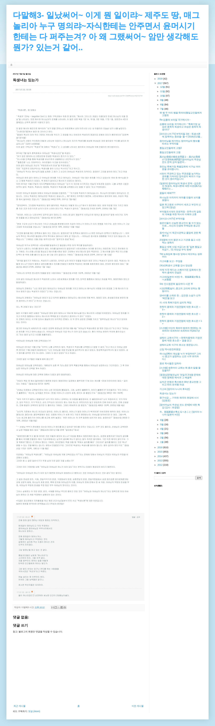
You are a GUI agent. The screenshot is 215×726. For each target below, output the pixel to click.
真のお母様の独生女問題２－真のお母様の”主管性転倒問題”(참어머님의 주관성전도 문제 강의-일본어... (180, 159)
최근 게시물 (20, 706)
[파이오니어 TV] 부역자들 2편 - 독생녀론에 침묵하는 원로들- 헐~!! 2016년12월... (181, 135)
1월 (162, 442)
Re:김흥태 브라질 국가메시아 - (175, 119)
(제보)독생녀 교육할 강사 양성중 (176, 265)
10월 (162, 95)
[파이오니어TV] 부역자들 (172, 218)
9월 (162, 100)
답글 (133, 517)
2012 (160, 465)
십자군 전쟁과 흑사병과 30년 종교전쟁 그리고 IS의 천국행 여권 (180, 383)
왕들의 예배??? (167, 193)
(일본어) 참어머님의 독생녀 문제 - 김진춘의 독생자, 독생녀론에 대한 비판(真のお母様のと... (181, 186)
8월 (162, 104)
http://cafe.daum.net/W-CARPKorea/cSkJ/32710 (125, 96)
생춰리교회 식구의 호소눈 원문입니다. (179, 345)
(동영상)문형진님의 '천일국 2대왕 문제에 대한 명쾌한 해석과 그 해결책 (180, 376)
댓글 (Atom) (34, 711)
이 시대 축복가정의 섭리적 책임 (175, 302)
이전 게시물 (138, 706)
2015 (160, 451)
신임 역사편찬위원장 (170, 349)
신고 (138, 517)
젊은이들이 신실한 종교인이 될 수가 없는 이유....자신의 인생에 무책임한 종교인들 (180, 226)
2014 (160, 456)
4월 (162, 429)
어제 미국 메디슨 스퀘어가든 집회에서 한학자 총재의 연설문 (180, 271)
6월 (162, 420)
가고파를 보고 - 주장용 (171, 261)
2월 (162, 437)
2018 (160, 78)
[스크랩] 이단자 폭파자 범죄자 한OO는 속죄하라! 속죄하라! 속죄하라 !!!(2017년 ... (180, 331)
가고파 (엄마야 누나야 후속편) (175, 389)
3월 (162, 433)
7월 (162, 109)
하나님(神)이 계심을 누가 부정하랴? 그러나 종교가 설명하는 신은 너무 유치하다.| (180, 356)
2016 (160, 447)
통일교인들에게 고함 (170, 152)
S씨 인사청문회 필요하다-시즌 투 (176, 284)
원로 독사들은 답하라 (170, 363)
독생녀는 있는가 (168, 393)
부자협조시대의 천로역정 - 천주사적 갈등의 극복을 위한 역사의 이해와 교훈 (180, 213)
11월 (162, 91)
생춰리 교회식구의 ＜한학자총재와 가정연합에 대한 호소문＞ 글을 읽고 (181, 339)
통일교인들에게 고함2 (171, 148)
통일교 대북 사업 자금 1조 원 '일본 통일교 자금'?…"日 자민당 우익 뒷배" (181, 248)
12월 (162, 87)
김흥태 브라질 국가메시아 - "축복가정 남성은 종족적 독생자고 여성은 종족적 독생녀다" (180, 127)
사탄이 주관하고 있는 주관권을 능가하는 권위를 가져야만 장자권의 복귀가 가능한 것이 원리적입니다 (180, 176)
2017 (160, 83)
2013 (160, 460)
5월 (162, 424)
